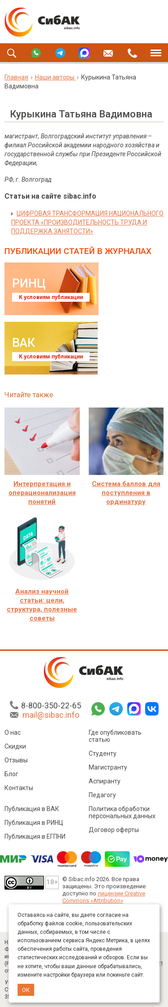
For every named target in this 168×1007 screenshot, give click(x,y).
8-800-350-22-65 (51, 705)
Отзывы (16, 760)
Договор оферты (114, 829)
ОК (26, 989)
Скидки (15, 746)
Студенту (102, 753)
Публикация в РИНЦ (33, 822)
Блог (11, 774)
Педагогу (102, 795)
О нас (12, 732)
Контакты (18, 787)
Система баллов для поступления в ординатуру (126, 493)
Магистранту (108, 767)
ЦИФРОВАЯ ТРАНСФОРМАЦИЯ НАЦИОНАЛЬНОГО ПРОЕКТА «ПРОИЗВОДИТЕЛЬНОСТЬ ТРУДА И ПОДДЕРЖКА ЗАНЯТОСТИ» (87, 222)
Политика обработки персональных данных (122, 812)
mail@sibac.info (50, 715)
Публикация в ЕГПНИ (34, 836)
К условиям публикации (51, 297)
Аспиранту (105, 781)
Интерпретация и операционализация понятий (42, 493)
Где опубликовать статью (115, 736)
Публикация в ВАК (31, 808)
